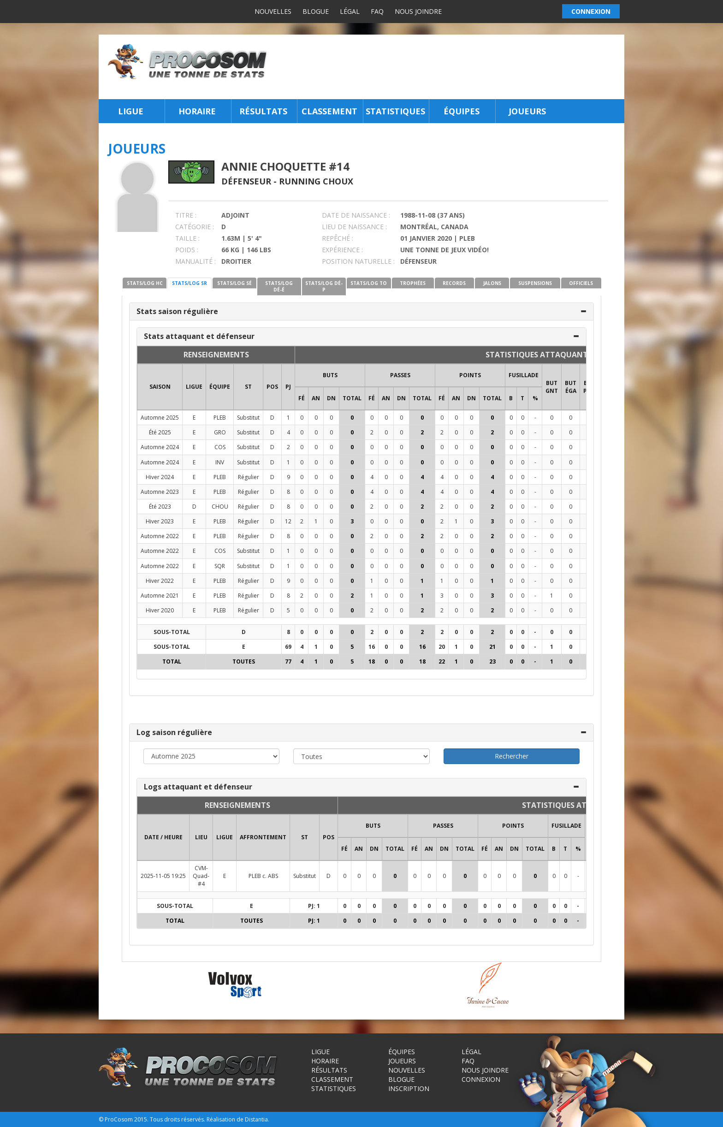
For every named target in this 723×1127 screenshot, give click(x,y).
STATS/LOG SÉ (234, 283)
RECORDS (454, 283)
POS (272, 387)
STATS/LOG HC (145, 283)
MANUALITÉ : (195, 261)
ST (248, 387)
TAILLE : (187, 238)
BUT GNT (551, 387)
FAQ (377, 11)
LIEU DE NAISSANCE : (354, 226)
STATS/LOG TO (368, 283)
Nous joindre (418, 11)
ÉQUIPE (219, 387)
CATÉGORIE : (194, 226)
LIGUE (194, 387)
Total (352, 398)
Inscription (408, 1088)
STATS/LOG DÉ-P (324, 286)
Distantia (256, 1119)
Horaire (197, 111)
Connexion (481, 1079)
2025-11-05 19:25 (163, 876)
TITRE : (185, 215)
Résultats (263, 111)
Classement (329, 111)
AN (316, 398)
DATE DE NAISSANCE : (356, 215)
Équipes (462, 111)
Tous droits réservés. (177, 1119)
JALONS (492, 283)
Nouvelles (273, 11)
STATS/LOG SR (189, 283)
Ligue (130, 111)
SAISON (160, 387)
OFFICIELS (581, 283)
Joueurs (527, 111)
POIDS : (186, 249)
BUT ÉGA (570, 387)
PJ (288, 387)
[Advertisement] (448, 67)
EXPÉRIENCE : (342, 249)
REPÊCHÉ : (337, 238)
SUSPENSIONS (535, 283)
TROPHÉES (413, 283)
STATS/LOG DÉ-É (279, 286)
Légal (350, 11)
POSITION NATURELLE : (358, 261)
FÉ (301, 398)
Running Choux (316, 181)
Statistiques (395, 111)
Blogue (315, 11)
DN (331, 398)
